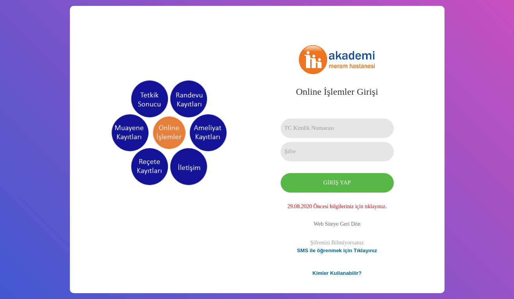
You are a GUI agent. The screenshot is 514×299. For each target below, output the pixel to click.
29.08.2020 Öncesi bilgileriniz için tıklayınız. (337, 206)
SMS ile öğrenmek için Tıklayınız (337, 250)
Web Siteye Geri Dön (337, 224)
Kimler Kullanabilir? (337, 273)
